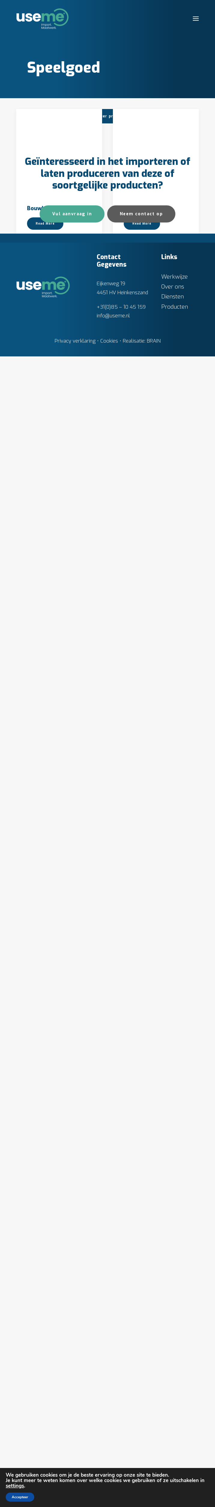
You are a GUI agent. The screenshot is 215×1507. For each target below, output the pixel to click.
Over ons (172, 1437)
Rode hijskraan (46, 1205)
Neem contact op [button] (141, 1364)
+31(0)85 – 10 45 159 (121, 1457)
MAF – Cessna (142, 766)
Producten (174, 1457)
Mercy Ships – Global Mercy (54, 912)
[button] (196, 18)
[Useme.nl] (42, 18)
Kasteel (134, 624)
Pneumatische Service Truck (56, 1060)
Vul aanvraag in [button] (72, 1364)
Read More (45, 213)
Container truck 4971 (151, 339)
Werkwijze (174, 1427)
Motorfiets (138, 908)
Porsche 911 (139, 1193)
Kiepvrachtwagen (50, 766)
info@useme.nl (113, 1466)
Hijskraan (136, 482)
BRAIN (154, 1491)
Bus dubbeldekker (51, 339)
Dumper (37, 482)
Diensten (172, 1447)
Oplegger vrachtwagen (154, 1050)
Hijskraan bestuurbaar (56, 624)
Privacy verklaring (75, 1491)
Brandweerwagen (147, 197)
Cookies (109, 1491)
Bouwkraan (41, 197)
